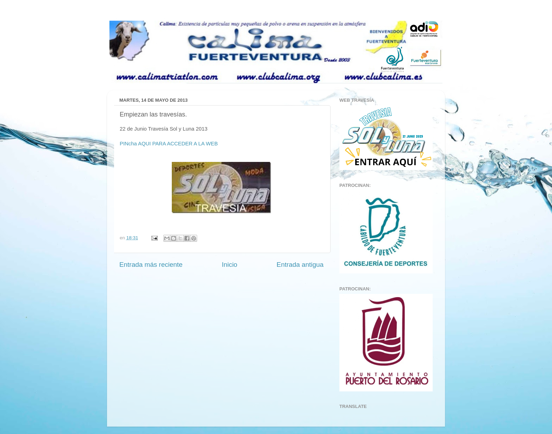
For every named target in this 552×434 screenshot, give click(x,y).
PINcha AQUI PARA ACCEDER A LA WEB (169, 143)
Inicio (229, 264)
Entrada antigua (300, 264)
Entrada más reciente (151, 264)
